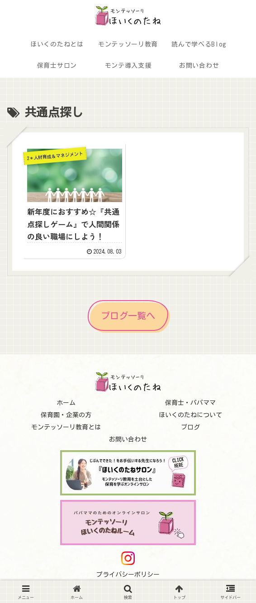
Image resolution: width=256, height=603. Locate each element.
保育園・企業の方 (66, 415)
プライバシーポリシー (128, 574)
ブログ (190, 427)
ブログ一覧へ (128, 315)
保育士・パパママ (190, 403)
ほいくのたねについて (190, 415)
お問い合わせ (128, 439)
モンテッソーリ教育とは (66, 427)
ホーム (66, 403)
